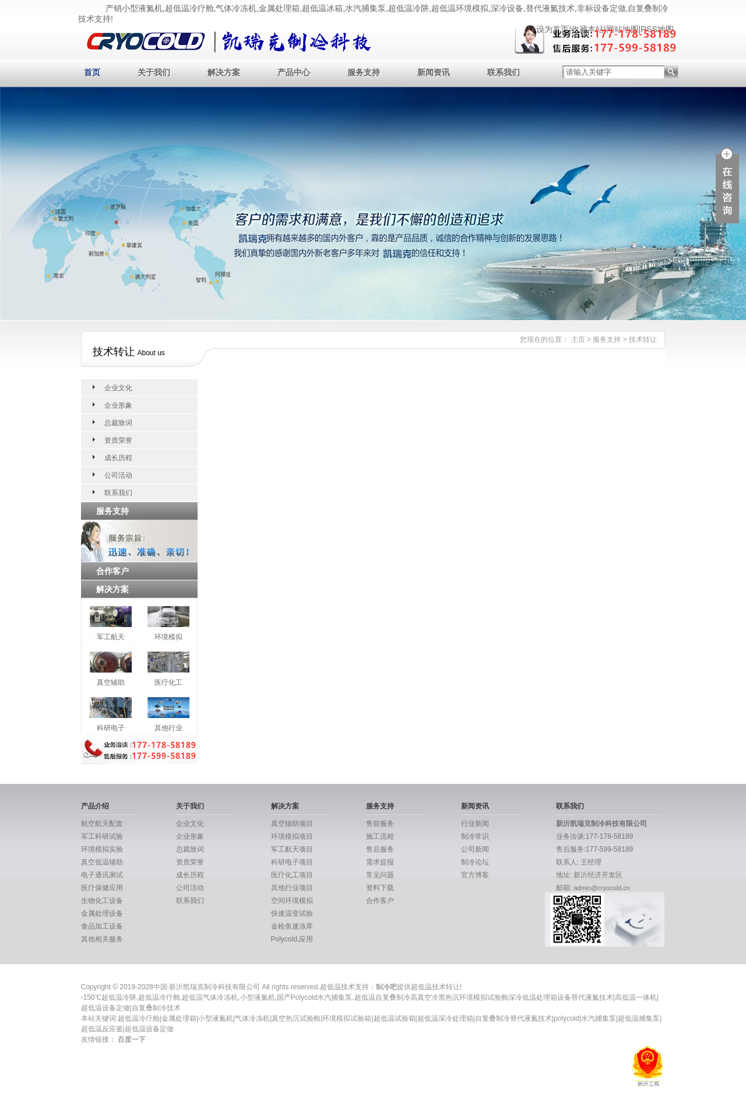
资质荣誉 (118, 440)
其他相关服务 (102, 939)
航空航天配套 (102, 824)
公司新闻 (475, 849)
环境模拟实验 (102, 849)
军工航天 (111, 637)
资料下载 (380, 888)
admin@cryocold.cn (601, 887)
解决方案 (223, 72)
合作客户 (380, 901)
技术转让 (643, 339)
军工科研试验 (102, 836)
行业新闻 (475, 824)
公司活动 (118, 475)
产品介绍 (95, 806)
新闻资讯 (433, 72)
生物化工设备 (102, 901)
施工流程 (380, 836)
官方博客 (475, 875)
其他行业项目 (292, 888)
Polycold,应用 (292, 939)
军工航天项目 (292, 849)
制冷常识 (475, 836)
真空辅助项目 (292, 824)
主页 (578, 339)
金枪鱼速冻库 (292, 926)
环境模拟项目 (292, 836)
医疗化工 (168, 682)
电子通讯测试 (102, 875)
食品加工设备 (102, 926)
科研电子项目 (292, 862)
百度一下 (132, 1039)
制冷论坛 (475, 862)
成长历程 (118, 458)
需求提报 (380, 862)
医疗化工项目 (292, 875)
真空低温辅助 (102, 862)
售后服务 (380, 849)
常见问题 (380, 875)
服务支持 (363, 72)
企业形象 (118, 405)
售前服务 (380, 824)
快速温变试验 (292, 913)
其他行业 (168, 728)
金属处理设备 (102, 913)
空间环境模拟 (292, 901)
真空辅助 (111, 682)
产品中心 (293, 72)
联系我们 (503, 72)
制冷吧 (386, 987)
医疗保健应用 (102, 888)
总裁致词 (118, 423)
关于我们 (154, 72)
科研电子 (111, 728)
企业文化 (118, 388)
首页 (92, 72)
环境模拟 (168, 637)
